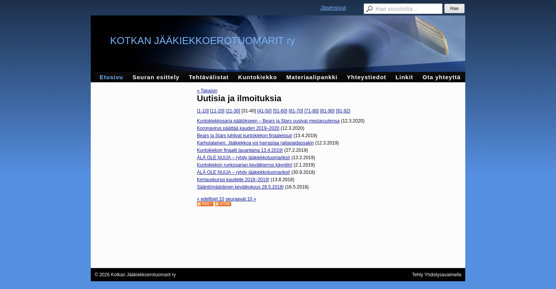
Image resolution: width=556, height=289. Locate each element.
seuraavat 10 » (240, 199)
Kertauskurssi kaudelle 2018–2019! (233, 179)
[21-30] (233, 111)
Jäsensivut (333, 8)
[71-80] (311, 111)
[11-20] (217, 111)
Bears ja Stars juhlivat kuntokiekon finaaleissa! (244, 135)
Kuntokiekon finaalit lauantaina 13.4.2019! (240, 150)
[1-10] (203, 111)
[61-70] (296, 111)
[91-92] (343, 111)
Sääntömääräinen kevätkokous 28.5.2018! (240, 187)
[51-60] (280, 111)
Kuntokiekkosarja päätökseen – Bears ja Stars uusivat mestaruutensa (268, 121)
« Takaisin (207, 91)
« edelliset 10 (210, 199)
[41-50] (264, 111)
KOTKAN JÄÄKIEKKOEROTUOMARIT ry (202, 40)
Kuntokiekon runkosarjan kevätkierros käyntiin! (244, 165)
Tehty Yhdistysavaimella (436, 274)
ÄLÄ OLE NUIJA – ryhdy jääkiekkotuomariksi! (243, 157)
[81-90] (327, 111)
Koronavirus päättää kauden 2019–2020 (238, 128)
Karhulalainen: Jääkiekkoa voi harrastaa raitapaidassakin (255, 143)
